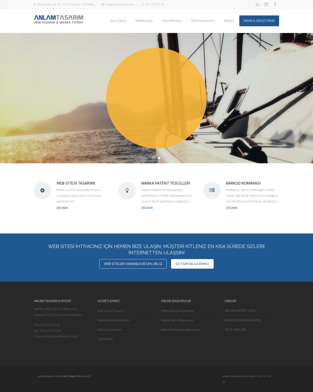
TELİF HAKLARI (235, 329)
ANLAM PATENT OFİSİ (240, 311)
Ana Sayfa (118, 21)
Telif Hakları (105, 339)
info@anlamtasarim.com (60, 336)
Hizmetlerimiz (172, 21)
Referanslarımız (203, 21)
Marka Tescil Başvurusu (177, 320)
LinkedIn (257, 4)
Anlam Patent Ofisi (71, 376)
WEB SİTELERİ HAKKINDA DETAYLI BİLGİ (133, 264)
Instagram (266, 4)
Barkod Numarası (109, 329)
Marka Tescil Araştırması (177, 311)
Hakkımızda (144, 21)
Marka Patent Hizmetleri (113, 320)
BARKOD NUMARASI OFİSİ (243, 320)
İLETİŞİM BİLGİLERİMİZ (192, 264)
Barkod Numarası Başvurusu (180, 329)
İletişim (229, 21)
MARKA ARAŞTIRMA (259, 21)
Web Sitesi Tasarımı (110, 311)
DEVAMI (62, 208)
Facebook (275, 4)
